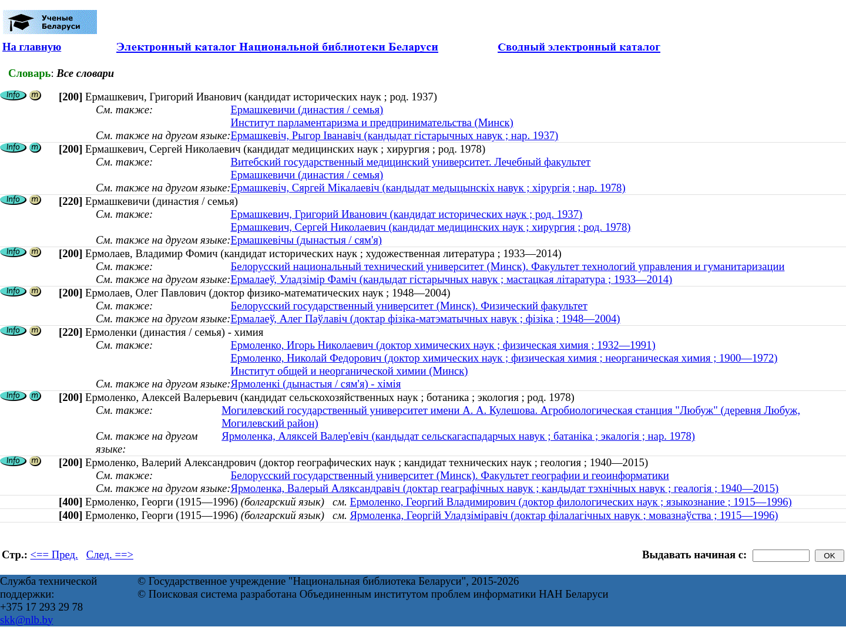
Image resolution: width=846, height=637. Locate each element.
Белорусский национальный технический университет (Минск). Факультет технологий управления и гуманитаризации (507, 266)
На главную (31, 47)
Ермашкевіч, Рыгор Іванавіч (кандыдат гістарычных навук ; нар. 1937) (394, 135)
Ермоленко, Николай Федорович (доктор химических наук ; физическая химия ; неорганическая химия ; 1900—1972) (503, 358)
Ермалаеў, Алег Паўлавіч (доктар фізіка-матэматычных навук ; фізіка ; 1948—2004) (425, 318)
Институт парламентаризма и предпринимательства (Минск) (371, 122)
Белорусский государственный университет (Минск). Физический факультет (408, 305)
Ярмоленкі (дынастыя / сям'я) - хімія (315, 384)
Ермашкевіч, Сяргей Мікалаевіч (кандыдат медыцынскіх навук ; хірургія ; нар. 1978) (427, 187)
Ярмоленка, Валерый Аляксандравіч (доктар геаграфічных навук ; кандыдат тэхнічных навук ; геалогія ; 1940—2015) (504, 488)
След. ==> (109, 554)
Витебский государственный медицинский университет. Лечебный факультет (410, 162)
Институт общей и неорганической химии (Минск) (349, 371)
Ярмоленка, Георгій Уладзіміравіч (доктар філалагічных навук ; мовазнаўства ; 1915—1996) (564, 515)
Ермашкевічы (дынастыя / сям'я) (306, 240)
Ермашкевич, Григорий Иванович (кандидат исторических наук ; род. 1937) (406, 214)
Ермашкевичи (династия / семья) (306, 109)
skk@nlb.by (26, 620)
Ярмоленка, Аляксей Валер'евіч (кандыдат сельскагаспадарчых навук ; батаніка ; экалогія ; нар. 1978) (458, 436)
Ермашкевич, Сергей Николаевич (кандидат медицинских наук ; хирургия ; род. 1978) (430, 227)
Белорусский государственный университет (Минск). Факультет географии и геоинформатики (449, 475)
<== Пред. (54, 554)
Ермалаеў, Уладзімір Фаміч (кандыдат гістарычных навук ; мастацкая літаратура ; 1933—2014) (451, 279)
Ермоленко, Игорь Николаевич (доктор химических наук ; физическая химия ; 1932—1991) (442, 345)
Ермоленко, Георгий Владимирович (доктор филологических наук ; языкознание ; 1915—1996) (570, 502)
